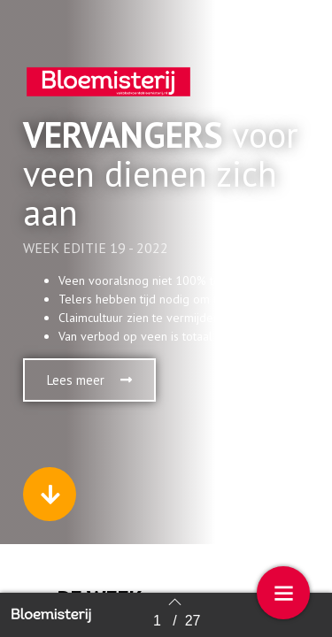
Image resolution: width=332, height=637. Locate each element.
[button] (89, 380)
